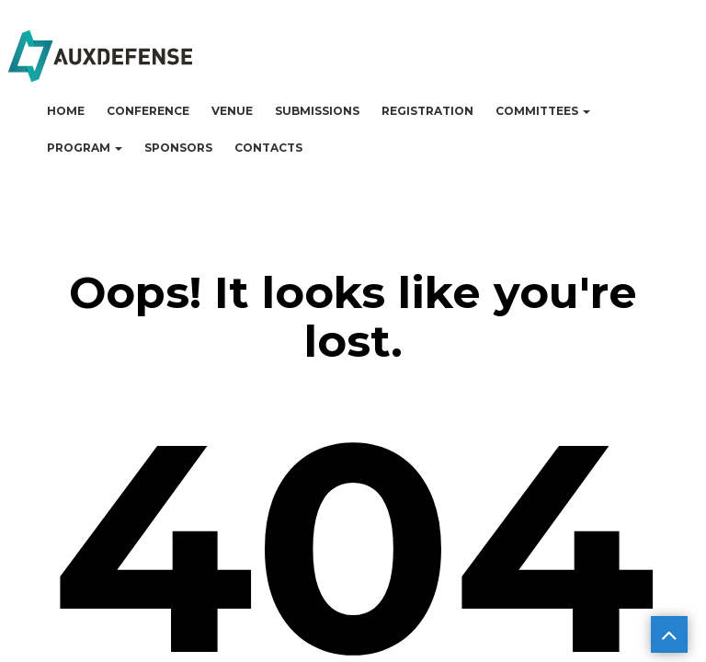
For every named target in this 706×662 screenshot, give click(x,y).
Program (84, 147)
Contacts (268, 147)
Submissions (317, 111)
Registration (427, 111)
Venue (232, 111)
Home (66, 111)
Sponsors (178, 147)
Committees (542, 111)
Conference (148, 111)
